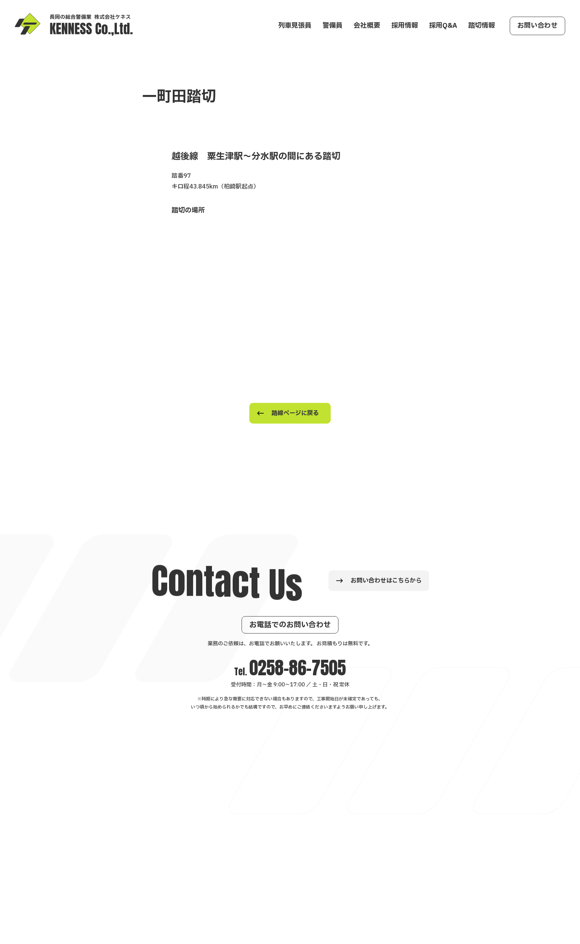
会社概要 (367, 26)
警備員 (333, 26)
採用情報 (404, 26)
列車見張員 (294, 26)
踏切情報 (481, 26)
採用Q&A (443, 26)
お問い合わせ (537, 26)
